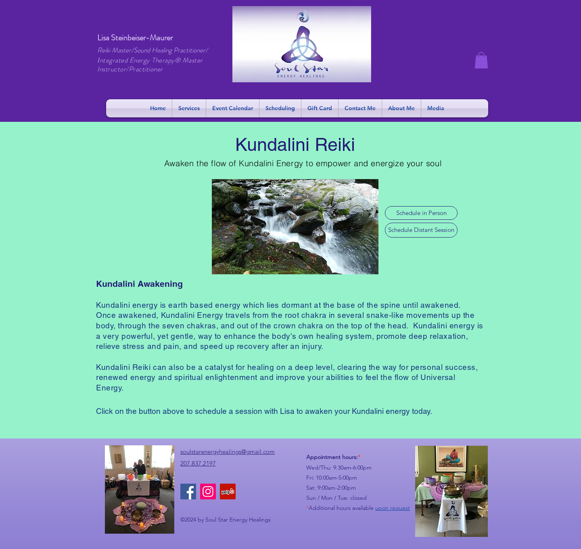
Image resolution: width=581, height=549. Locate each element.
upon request (392, 507)
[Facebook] (188, 491)
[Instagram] (208, 491)
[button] (481, 60)
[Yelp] (228, 491)
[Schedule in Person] (421, 213)
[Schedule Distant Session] (421, 230)
